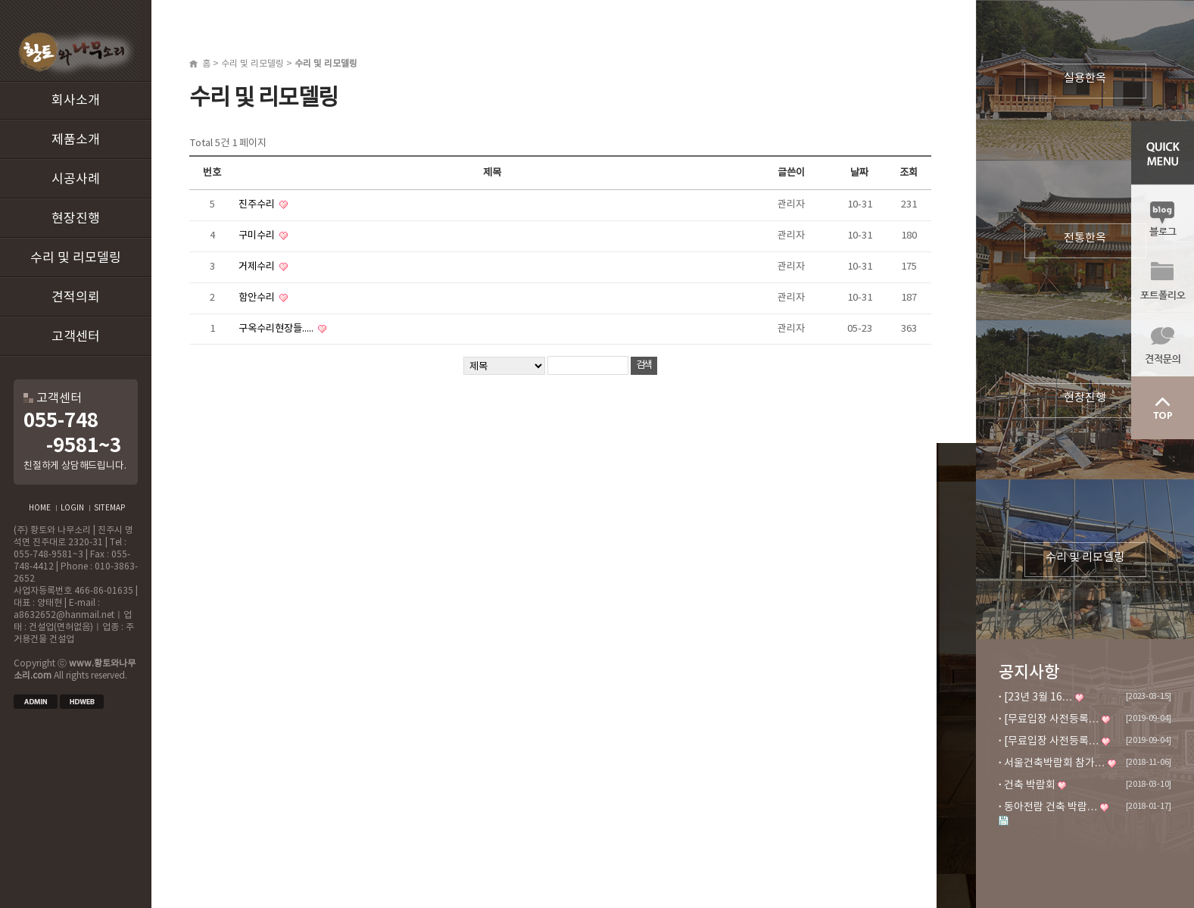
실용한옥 (1085, 78)
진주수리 (257, 204)
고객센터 (75, 337)
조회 (908, 173)
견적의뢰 (75, 297)
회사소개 (75, 100)
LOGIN (72, 508)
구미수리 (257, 235)
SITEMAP (109, 508)
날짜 (859, 173)
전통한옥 (1085, 238)
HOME (40, 508)
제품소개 (75, 140)
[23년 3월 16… (1038, 697)
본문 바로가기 (0, 0)
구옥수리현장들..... (277, 329)
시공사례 (75, 179)
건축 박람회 (1029, 785)
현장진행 (75, 218)
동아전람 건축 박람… (1051, 807)
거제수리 (257, 267)
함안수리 (257, 298)
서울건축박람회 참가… (1054, 763)
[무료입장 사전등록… (1051, 719)
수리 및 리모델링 (75, 258)
